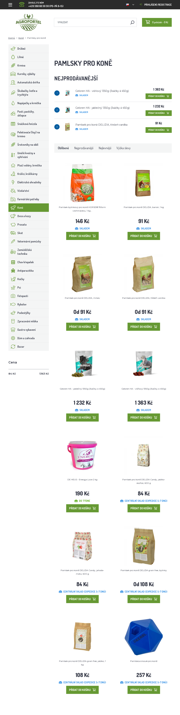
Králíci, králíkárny (23, 174)
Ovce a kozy (20, 216)
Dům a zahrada (22, 338)
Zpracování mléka (23, 321)
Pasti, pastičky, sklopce (21, 113)
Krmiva (17, 65)
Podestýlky (19, 313)
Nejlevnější (105, 148)
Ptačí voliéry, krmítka (25, 165)
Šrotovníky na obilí (23, 145)
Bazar (16, 347)
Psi (15, 287)
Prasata (18, 224)
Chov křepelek (21, 262)
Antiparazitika (21, 271)
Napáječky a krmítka (25, 103)
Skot (16, 233)
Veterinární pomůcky (25, 241)
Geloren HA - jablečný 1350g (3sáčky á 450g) (102, 107)
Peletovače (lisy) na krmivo (24, 134)
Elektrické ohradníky (25, 182)
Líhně (16, 57)
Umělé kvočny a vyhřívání (22, 155)
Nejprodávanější (83, 148)
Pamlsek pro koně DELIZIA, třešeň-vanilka (101, 124)
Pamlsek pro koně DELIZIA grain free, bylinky (144, 570)
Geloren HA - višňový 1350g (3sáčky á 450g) (102, 91)
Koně (21, 38)
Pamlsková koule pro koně (143, 661)
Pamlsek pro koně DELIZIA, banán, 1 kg (144, 207)
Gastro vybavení (22, 330)
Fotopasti (18, 296)
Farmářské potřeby (24, 199)
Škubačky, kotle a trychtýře (23, 92)
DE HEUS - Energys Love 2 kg (82, 479)
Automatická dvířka (24, 82)
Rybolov (17, 304)
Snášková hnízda (23, 124)
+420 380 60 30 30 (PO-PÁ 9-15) (41, 3)
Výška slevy (124, 148)
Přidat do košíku (158, 96)
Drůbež (17, 48)
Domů (11, 38)
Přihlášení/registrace (155, 4)
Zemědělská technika (20, 251)
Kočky (16, 279)
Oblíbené (63, 148)
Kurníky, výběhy (22, 74)
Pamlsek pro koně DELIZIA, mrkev (82, 298)
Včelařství (19, 191)
